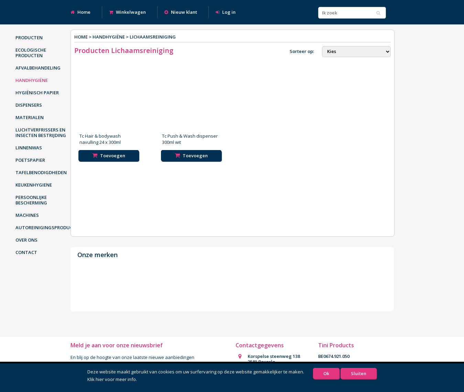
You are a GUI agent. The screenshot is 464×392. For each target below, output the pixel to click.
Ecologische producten (30, 53)
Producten (29, 37)
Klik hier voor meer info (111, 379)
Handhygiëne (31, 80)
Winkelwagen (127, 12)
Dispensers (28, 105)
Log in (226, 12)
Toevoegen (108, 155)
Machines (27, 215)
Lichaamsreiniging (153, 37)
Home (80, 12)
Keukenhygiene (33, 185)
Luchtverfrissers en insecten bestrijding (40, 132)
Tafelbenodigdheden (41, 172)
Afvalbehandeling (38, 68)
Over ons (26, 240)
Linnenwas (28, 148)
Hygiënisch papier (37, 92)
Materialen (29, 117)
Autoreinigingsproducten (44, 227)
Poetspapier (30, 160)
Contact (26, 252)
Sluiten (358, 373)
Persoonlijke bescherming (31, 200)
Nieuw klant (180, 12)
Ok (326, 373)
